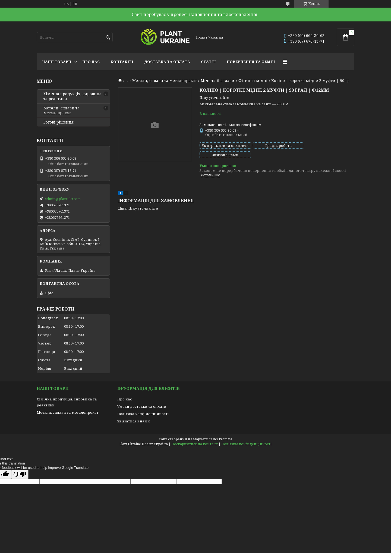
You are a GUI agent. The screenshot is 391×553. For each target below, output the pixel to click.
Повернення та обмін (251, 61)
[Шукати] (108, 37)
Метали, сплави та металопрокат (164, 80)
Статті (208, 61)
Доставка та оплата (167, 61)
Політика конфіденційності (143, 413)
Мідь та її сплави (217, 80)
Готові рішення (58, 122)
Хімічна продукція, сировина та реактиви (72, 96)
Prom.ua (225, 439)
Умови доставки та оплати (141, 406)
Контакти (122, 61)
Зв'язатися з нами (133, 421)
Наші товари (56, 61)
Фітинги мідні (252, 80)
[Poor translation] (20, 474)
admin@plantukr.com (63, 199)
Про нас (91, 61)
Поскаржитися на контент (194, 444)
